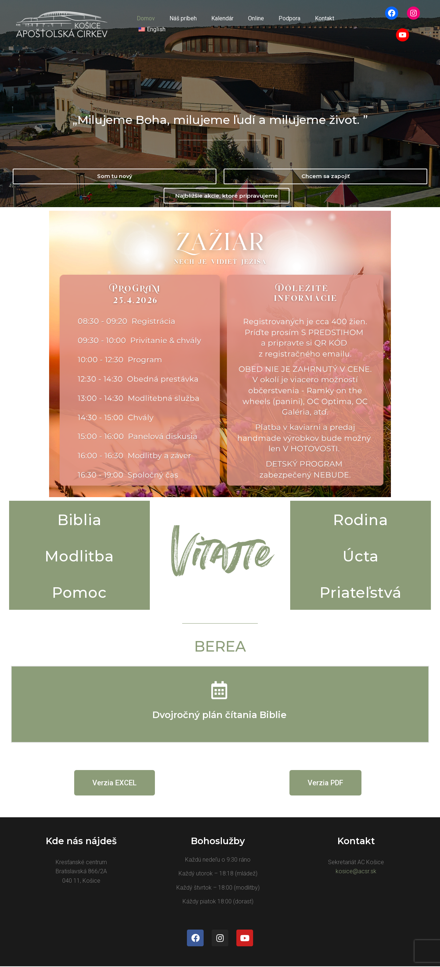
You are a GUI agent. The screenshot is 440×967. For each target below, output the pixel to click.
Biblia (79, 519)
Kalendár (216, 23)
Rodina (361, 519)
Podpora (277, 23)
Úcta (361, 555)
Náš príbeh (179, 23)
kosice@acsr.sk (356, 871)
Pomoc (79, 592)
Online (247, 23)
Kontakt (309, 23)
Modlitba (79, 555)
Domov (145, 23)
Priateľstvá (361, 592)
